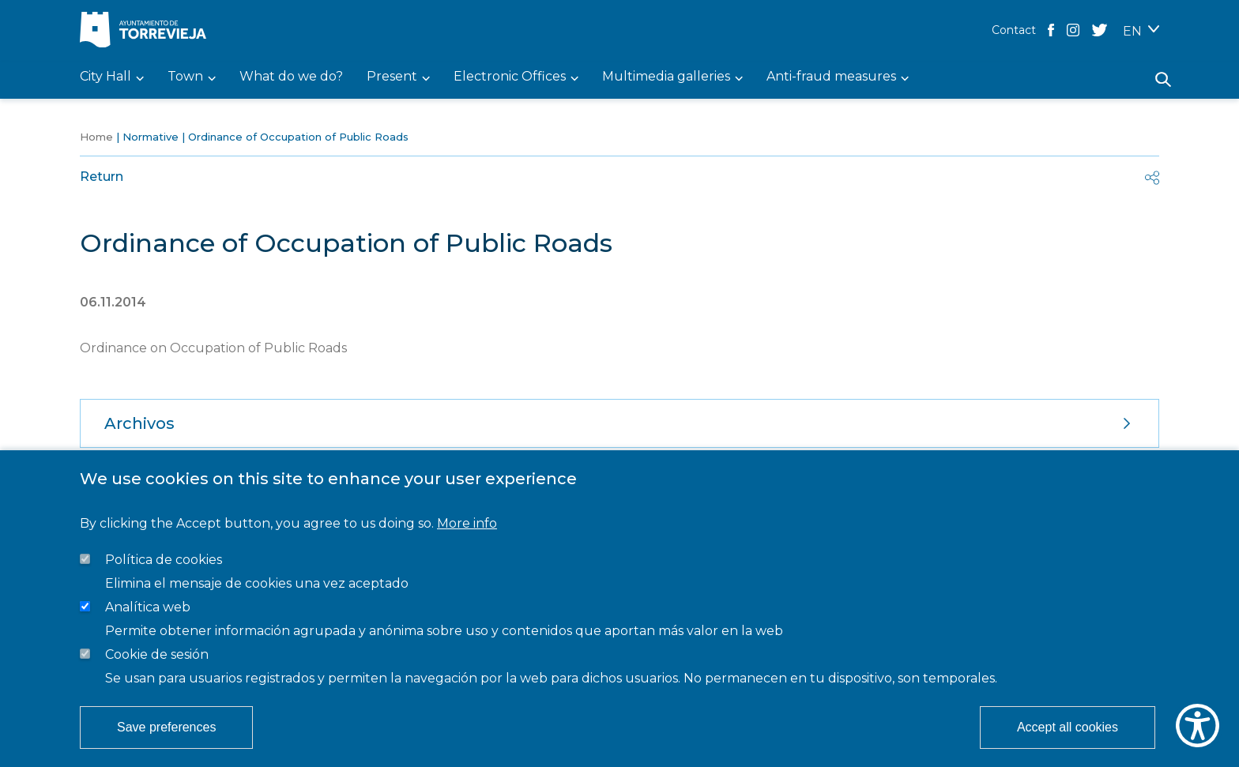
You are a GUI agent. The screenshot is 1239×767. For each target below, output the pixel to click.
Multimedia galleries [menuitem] (666, 77)
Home (96, 136)
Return (101, 176)
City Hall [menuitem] (105, 77)
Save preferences (166, 727)
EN (1132, 31)
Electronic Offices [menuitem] (510, 77)
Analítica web (147, 607)
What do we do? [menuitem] (291, 77)
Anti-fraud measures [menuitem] (831, 77)
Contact (1014, 30)
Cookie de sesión (157, 654)
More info (467, 523)
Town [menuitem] (185, 77)
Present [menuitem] (392, 77)
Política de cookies (163, 559)
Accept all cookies (1067, 727)
